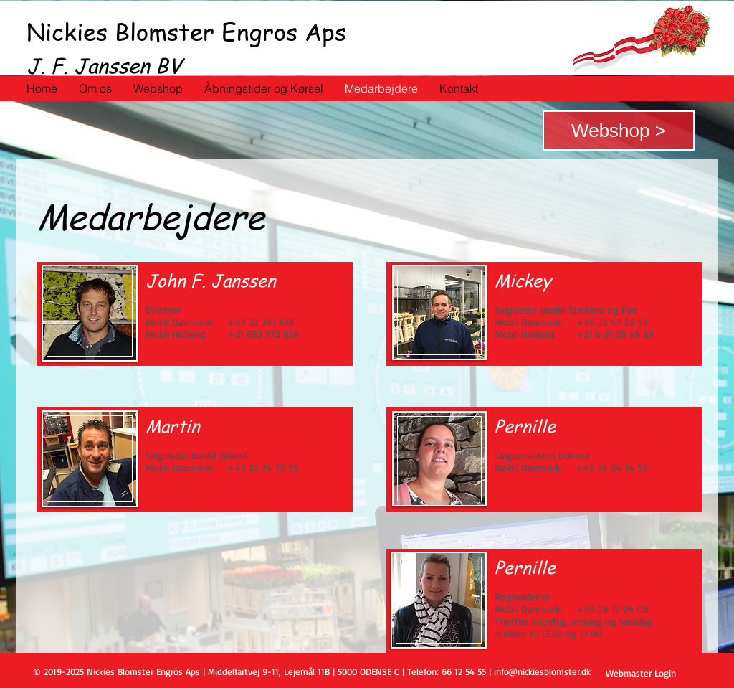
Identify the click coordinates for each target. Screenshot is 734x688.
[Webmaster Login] (640, 673)
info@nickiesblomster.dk (542, 671)
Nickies (67, 32)
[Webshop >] (619, 130)
